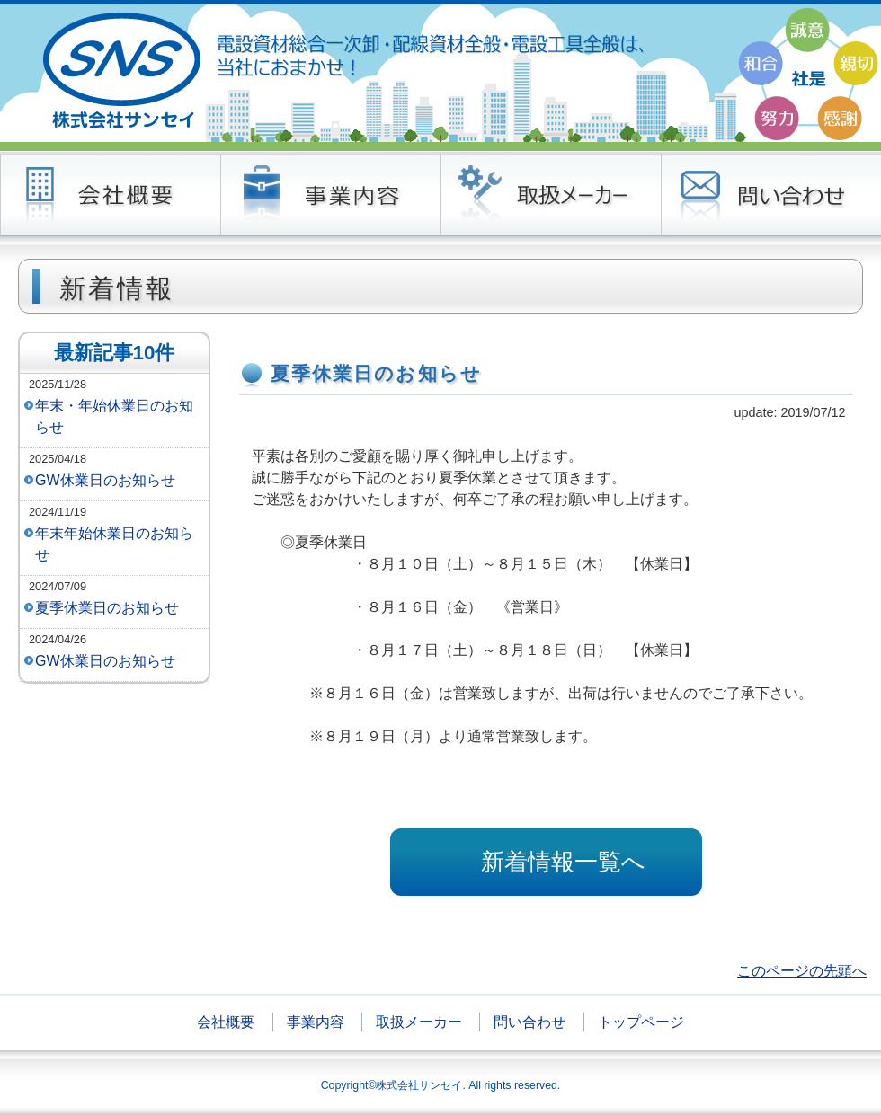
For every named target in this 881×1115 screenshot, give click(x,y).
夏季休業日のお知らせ (107, 607)
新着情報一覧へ (563, 861)
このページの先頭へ (802, 970)
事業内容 (315, 1022)
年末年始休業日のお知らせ (114, 544)
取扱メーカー (419, 1022)
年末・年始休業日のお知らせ (114, 416)
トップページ (641, 1022)
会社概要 (225, 1022)
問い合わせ (529, 1022)
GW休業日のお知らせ (105, 480)
